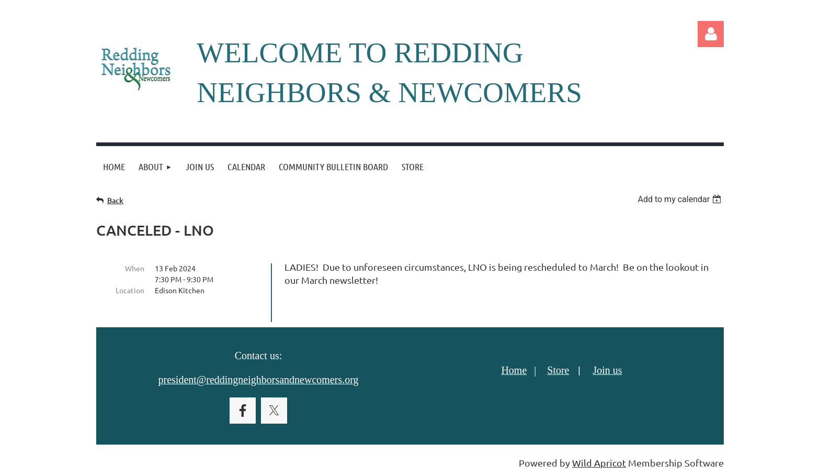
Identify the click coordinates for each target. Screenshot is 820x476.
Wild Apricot (599, 462)
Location (130, 290)
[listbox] (680, 199)
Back (115, 200)
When (134, 268)
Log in (711, 34)
